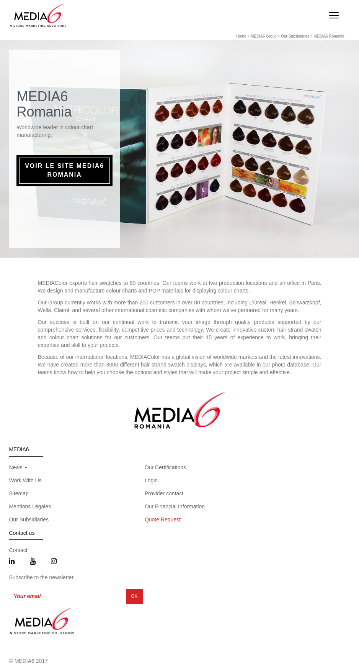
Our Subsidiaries (295, 36)
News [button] (18, 467)
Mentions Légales (30, 506)
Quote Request (163, 519)
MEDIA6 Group (264, 36)
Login (151, 480)
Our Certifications (165, 467)
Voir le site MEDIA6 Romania (64, 170)
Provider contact (164, 493)
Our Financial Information (175, 506)
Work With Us (25, 480)
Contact (18, 550)
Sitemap (18, 493)
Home (241, 36)
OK (134, 596)
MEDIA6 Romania (329, 36)
